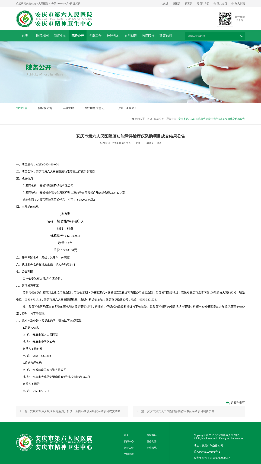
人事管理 (68, 108)
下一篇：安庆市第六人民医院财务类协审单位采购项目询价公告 (175, 411)
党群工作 (95, 35)
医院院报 (148, 35)
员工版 (188, 3)
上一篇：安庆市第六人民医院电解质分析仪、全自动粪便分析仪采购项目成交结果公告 (72, 411)
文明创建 (130, 35)
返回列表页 (235, 402)
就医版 (176, 3)
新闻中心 (60, 35)
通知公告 (21, 108)
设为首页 (220, 3)
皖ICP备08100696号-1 (207, 451)
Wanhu (239, 438)
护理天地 (113, 35)
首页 (25, 35)
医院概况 (42, 35)
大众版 (164, 3)
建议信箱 (166, 35)
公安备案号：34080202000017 (212, 457)
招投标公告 (45, 108)
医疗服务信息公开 (95, 108)
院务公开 (77, 35)
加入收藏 (238, 3)
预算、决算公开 (127, 108)
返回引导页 (203, 3)
